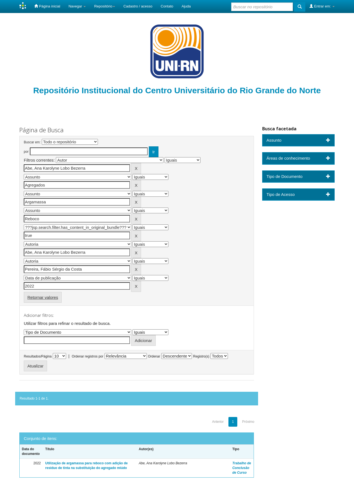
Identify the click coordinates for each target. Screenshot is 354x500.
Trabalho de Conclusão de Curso (241, 468)
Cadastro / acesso (137, 6)
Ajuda (186, 6)
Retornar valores (42, 297)
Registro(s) (201, 356)
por (26, 152)
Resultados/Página (38, 356)
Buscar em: (32, 142)
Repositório (104, 6)
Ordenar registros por (87, 356)
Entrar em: (322, 6)
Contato (167, 6)
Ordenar (154, 356)
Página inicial (47, 6)
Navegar (77, 6)
